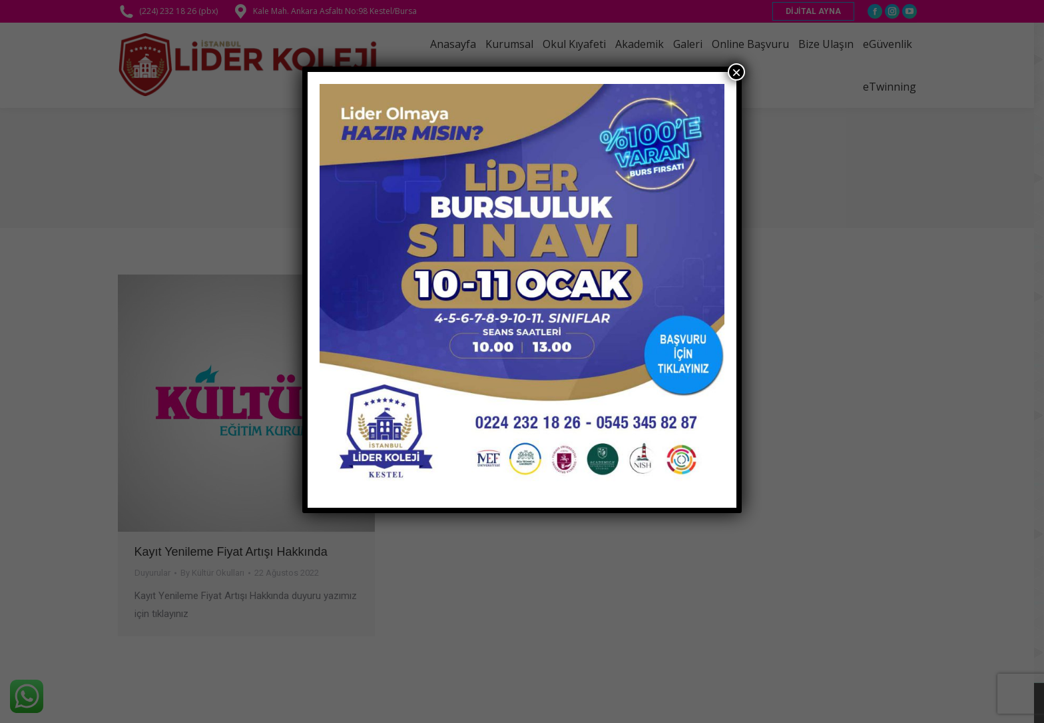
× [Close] (736, 72)
